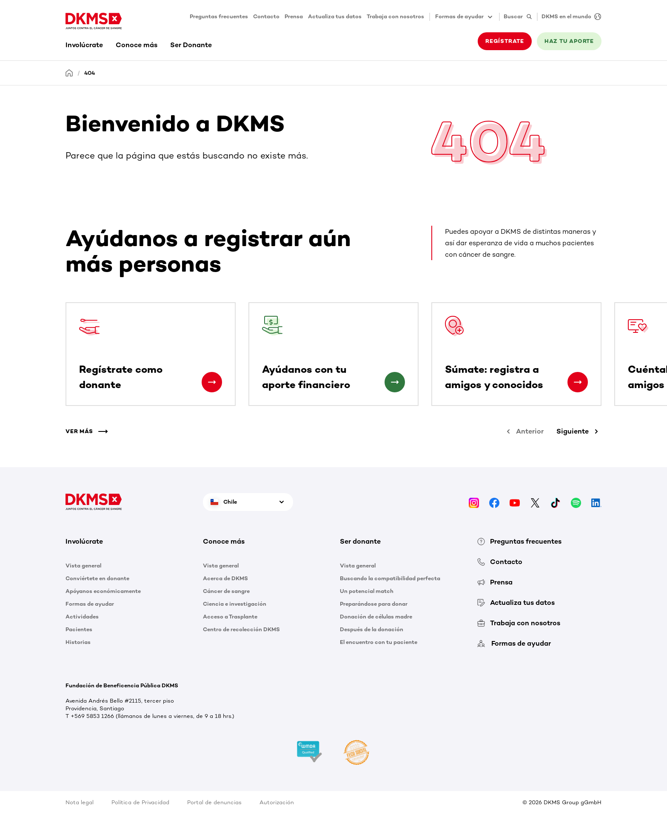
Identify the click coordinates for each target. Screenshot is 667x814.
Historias (78, 642)
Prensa (294, 16)
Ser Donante (191, 45)
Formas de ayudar (90, 604)
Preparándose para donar (374, 604)
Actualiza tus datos (335, 16)
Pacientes (79, 629)
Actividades (82, 616)
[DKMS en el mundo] (569, 17)
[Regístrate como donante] (212, 382)
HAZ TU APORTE (569, 41)
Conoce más (136, 45)
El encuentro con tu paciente (378, 642)
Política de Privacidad (140, 802)
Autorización (276, 802)
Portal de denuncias (214, 802)
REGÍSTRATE (504, 41)
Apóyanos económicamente (103, 591)
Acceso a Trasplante (230, 616)
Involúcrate (84, 45)
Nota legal (80, 802)
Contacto (266, 16)
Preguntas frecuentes (219, 16)
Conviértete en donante (97, 578)
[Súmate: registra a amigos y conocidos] (577, 382)
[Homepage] (69, 72)
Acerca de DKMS (225, 578)
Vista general (83, 565)
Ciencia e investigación (234, 604)
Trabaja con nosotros (395, 16)
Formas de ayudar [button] (464, 17)
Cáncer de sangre (226, 591)
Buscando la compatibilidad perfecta (390, 578)
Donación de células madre (376, 616)
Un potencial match (366, 591)
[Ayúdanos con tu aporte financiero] (395, 382)
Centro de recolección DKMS (241, 629)
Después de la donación (371, 629)
